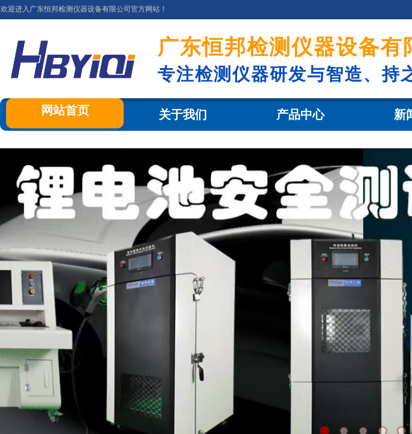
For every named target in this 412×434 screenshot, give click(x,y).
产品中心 (300, 114)
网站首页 (65, 110)
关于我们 (183, 114)
